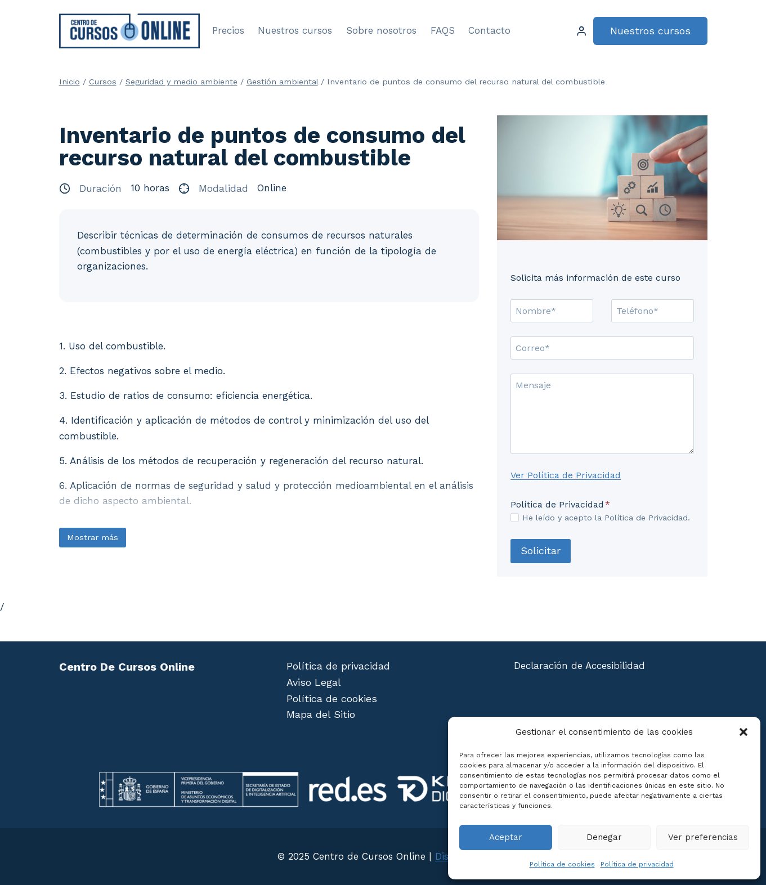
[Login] (581, 31)
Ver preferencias (703, 837)
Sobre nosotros (381, 30)
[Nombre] (551, 310)
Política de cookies (562, 864)
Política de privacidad (637, 864)
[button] (743, 732)
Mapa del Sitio (320, 714)
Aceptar (505, 837)
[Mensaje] (601, 414)
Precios (228, 30)
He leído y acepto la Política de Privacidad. (606, 517)
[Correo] (601, 347)
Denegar (604, 837)
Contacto (489, 30)
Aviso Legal (313, 682)
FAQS (443, 30)
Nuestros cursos (295, 30)
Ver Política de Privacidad (565, 475)
